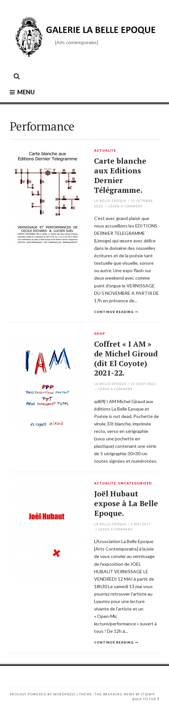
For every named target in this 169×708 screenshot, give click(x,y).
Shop (99, 333)
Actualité (105, 150)
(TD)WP (147, 694)
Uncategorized (135, 483)
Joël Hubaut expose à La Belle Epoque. (126, 503)
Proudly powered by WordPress (42, 694)
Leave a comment (125, 206)
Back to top (144, 699)
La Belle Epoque (110, 201)
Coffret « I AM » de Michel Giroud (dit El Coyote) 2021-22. (126, 358)
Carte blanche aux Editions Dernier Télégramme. (120, 175)
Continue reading (114, 312)
